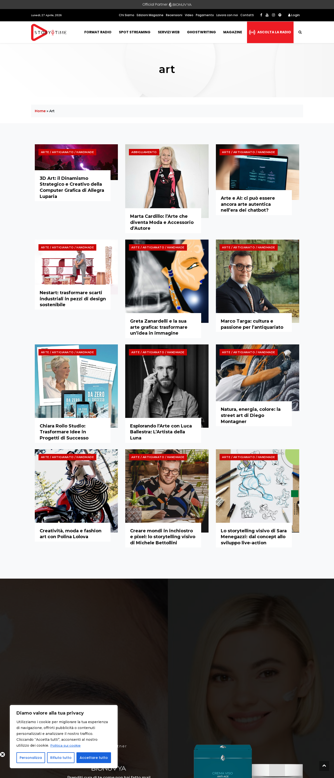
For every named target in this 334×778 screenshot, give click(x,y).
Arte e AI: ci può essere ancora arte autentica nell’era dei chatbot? (248, 204)
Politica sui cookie (66, 745)
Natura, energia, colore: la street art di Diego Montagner (251, 415)
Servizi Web (169, 32)
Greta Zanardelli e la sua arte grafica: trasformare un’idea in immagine (158, 327)
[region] (64, 736)
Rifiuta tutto (61, 757)
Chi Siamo (126, 15)
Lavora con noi (227, 15)
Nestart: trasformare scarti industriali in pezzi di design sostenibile (73, 298)
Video (189, 15)
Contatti (247, 15)
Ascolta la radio (274, 32)
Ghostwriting (201, 32)
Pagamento (205, 15)
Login (294, 15)
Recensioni (174, 15)
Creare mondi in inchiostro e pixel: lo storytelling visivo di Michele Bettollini (162, 537)
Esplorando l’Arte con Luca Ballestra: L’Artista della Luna (161, 432)
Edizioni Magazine (150, 15)
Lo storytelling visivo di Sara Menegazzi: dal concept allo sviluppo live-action (254, 537)
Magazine (232, 32)
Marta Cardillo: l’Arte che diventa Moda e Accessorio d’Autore (162, 222)
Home (40, 111)
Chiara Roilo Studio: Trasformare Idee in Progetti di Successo (64, 432)
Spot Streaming (134, 32)
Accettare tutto (94, 757)
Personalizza (31, 757)
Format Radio (97, 32)
